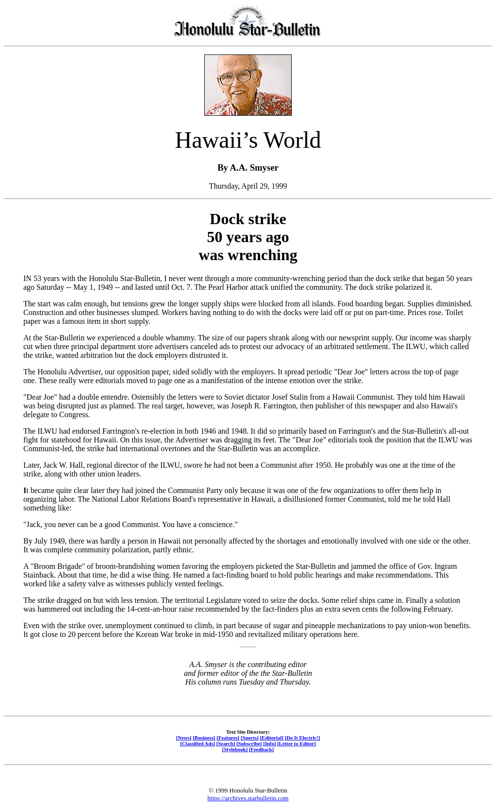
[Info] (269, 743)
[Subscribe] (249, 743)
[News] (184, 737)
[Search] (225, 743)
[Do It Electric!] (302, 737)
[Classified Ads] (197, 743)
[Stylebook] (235, 749)
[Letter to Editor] (296, 743)
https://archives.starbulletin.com (248, 798)
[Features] (227, 737)
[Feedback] (261, 749)
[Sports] (250, 737)
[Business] (204, 737)
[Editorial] (271, 737)
